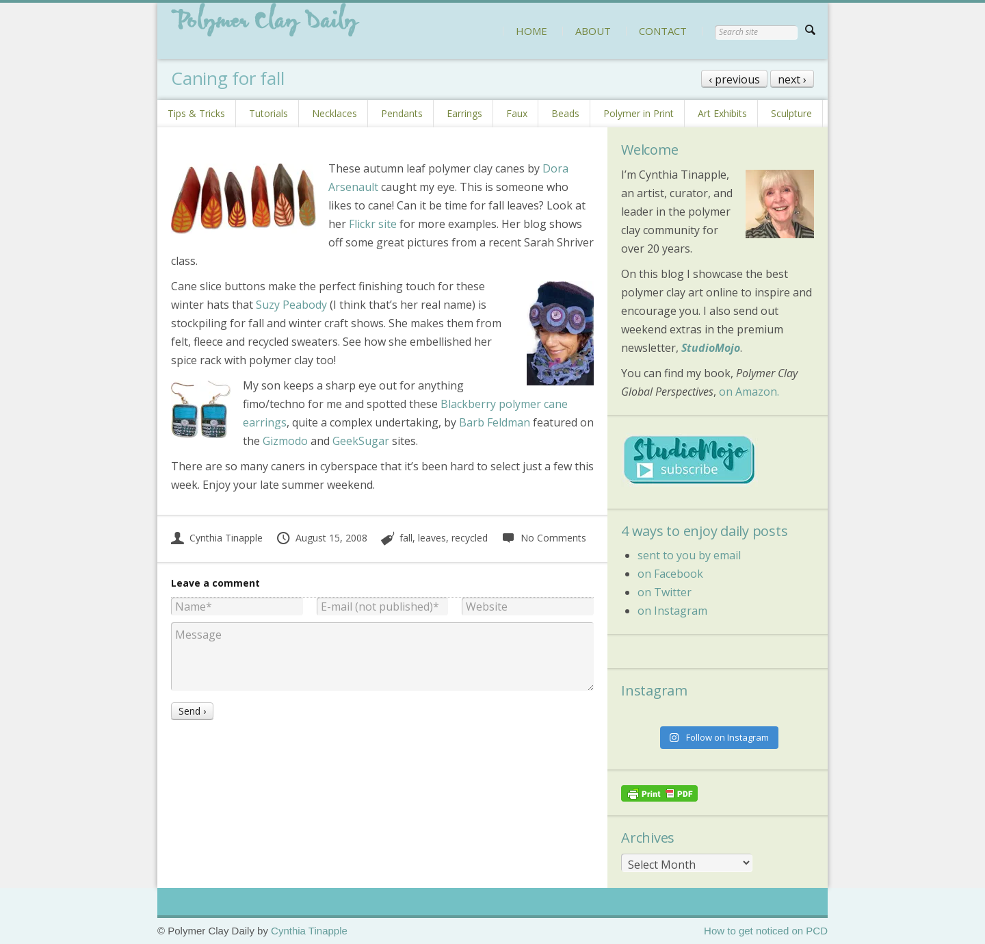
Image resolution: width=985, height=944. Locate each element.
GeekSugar (360, 440)
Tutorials (268, 113)
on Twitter (665, 592)
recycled (469, 537)
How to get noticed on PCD (766, 930)
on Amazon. (749, 391)
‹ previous (734, 79)
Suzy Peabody (291, 304)
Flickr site (373, 223)
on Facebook (670, 573)
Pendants (402, 113)
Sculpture (791, 113)
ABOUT (593, 31)
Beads (565, 113)
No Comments (543, 537)
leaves (432, 537)
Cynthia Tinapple (217, 537)
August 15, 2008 (321, 537)
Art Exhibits (722, 113)
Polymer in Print (638, 113)
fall (405, 537)
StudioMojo (710, 347)
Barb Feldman (494, 422)
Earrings (464, 113)
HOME (531, 31)
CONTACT (663, 31)
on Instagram (672, 610)
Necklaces (334, 113)
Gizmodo (285, 440)
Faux (516, 113)
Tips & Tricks (196, 113)
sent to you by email (689, 555)
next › (792, 79)
